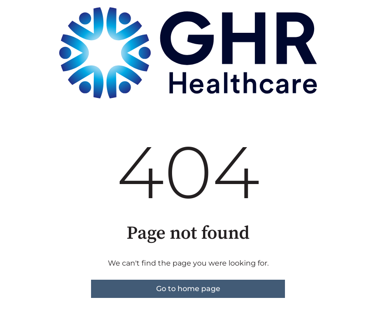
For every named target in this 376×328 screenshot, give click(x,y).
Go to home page (188, 288)
